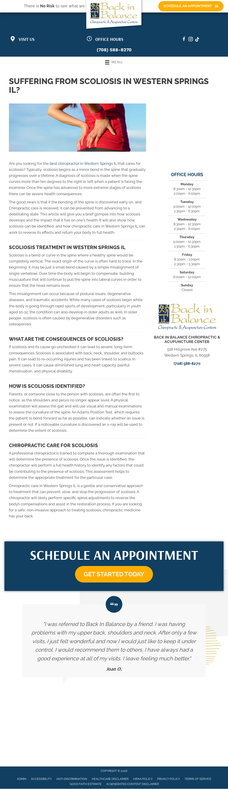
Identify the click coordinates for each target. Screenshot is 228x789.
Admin (21, 779)
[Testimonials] (114, 641)
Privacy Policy (168, 779)
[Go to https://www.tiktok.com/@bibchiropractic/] (197, 40)
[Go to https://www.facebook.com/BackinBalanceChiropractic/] (184, 40)
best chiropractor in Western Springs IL (83, 163)
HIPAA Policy (143, 779)
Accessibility (41, 779)
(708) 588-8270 (114, 49)
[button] (114, 574)
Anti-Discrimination (71, 779)
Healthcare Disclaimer (110, 779)
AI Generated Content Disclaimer (132, 784)
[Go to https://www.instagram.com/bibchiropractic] (190, 40)
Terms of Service (198, 779)
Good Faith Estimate (86, 784)
